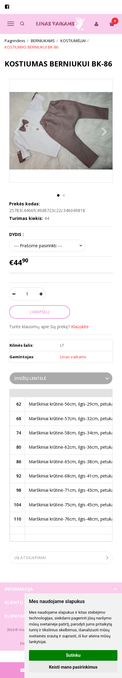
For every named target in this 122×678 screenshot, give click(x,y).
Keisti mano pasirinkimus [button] (73, 667)
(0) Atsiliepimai (30, 557)
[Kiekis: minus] (13, 294)
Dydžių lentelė (30, 378)
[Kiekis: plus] (41, 294)
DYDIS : (16, 234)
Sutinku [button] (73, 655)
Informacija (19, 589)
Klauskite (80, 326)
